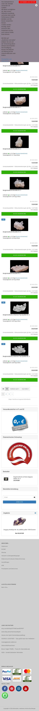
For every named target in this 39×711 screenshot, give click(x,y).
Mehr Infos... (4, 587)
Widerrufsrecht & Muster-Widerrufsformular (13, 559)
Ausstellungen (5, 562)
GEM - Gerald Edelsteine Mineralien (12, 652)
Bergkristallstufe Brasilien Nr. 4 (12, 149)
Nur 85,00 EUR (19, 533)
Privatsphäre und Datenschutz (9, 568)
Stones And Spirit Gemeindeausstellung (13, 635)
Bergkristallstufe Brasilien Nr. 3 (12, 107)
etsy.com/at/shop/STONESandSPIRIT (12, 628)
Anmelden (19, 502)
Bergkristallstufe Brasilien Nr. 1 (12, 66)
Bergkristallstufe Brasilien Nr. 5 (12, 190)
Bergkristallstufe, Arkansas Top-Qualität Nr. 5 (16, 356)
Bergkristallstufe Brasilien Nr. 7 (12, 273)
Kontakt (3, 549)
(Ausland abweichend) (21, 70)
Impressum (4, 546)
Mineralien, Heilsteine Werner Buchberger (24, 708)
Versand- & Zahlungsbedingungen (10, 555)
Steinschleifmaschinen (8, 645)
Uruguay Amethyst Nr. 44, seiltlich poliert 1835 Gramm (20, 529)
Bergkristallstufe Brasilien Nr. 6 (12, 232)
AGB (2, 565)
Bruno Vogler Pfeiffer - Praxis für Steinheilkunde (15, 649)
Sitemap (3, 552)
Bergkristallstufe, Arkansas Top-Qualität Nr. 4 (16, 315)
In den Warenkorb (19, 89)
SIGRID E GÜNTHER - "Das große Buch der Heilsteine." (18, 638)
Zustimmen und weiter (27, 2)
